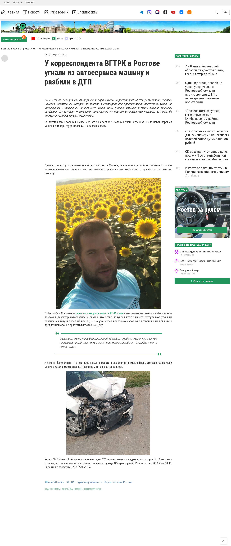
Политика (29, 2)
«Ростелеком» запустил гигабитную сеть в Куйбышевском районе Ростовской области (202, 116)
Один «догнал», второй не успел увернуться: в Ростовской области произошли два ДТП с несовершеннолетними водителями (203, 92)
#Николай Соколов (54, 482)
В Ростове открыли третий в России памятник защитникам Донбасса (207, 172)
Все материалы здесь (202, 230)
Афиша (7, 2)
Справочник (57, 12)
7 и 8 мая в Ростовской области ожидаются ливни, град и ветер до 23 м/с (204, 70)
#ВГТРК (71, 482)
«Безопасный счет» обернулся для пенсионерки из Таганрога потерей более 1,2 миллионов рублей (207, 137)
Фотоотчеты (17, 2)
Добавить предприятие (202, 281)
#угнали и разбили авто (90, 482)
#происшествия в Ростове (118, 482)
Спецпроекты (86, 12)
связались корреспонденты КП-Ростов (99, 313)
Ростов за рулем (199, 209)
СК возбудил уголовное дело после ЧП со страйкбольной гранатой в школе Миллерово (206, 155)
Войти (225, 12)
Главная (10, 12)
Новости (32, 12)
